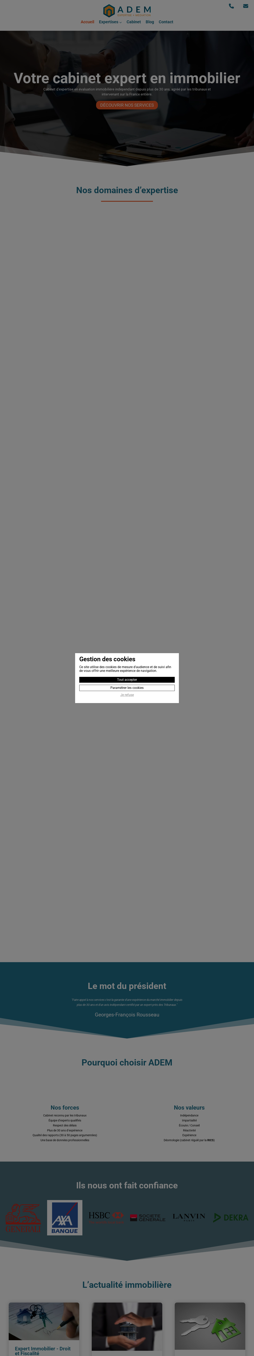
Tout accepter (127, 680)
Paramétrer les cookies (127, 688)
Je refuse (127, 695)
